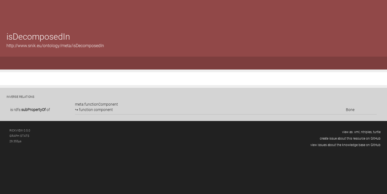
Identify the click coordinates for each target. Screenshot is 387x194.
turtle (377, 132)
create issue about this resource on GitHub (350, 138)
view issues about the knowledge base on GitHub (345, 145)
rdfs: (30, 110)
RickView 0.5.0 (19, 130)
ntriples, (366, 132)
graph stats (19, 136)
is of (30, 110)
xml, (357, 132)
